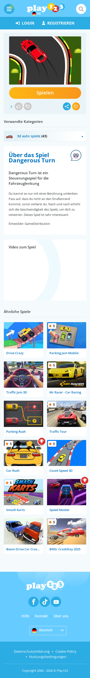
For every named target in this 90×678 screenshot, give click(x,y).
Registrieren (58, 23)
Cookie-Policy (65, 651)
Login (25, 23)
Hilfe (25, 616)
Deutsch (42, 630)
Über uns (61, 616)
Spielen (45, 92)
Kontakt (41, 616)
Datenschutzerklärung (32, 651)
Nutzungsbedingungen (47, 656)
